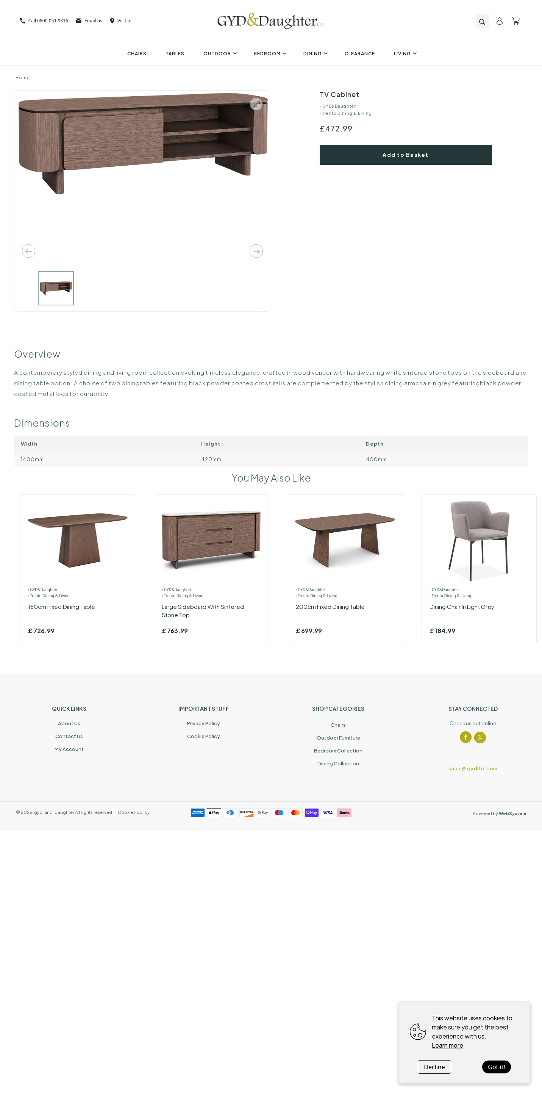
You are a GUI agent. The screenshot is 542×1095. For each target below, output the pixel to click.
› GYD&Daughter (338, 106)
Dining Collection (338, 763)
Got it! (496, 1067)
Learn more (447, 1045)
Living (404, 53)
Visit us (121, 20)
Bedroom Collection (338, 751)
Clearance (360, 53)
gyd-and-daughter (54, 812)
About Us (69, 723)
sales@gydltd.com (473, 768)
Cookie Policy (203, 736)
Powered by (499, 813)
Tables (175, 53)
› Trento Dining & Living (346, 113)
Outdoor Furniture (338, 738)
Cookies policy (134, 812)
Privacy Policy (203, 723)
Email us (89, 20)
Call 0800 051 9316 (44, 20)
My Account (69, 749)
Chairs (137, 53)
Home (23, 77)
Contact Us (69, 736)
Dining (314, 53)
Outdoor (219, 53)
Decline (434, 1067)
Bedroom (269, 53)
